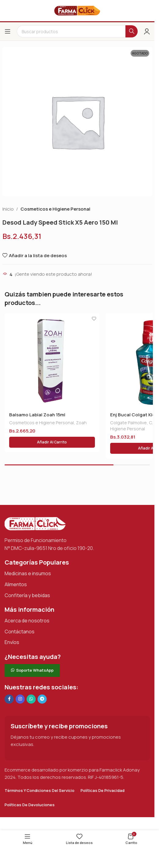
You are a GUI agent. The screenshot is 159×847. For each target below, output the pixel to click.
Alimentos (16, 584)
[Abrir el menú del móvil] (8, 31)
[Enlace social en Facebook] (9, 699)
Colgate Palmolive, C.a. (133, 422)
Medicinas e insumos (28, 573)
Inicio (8, 209)
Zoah (81, 422)
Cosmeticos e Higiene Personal (55, 209)
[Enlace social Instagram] (20, 699)
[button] (52, 442)
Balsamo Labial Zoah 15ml (37, 414)
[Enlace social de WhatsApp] (31, 699)
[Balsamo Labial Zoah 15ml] (52, 360)
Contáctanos (19, 631)
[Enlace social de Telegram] (42, 699)
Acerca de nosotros (27, 620)
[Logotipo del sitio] (77, 10)
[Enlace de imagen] (35, 523)
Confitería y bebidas (27, 595)
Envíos (12, 642)
